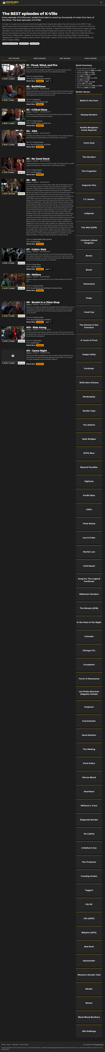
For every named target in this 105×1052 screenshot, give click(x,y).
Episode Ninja (99, 1044)
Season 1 (29, 67)
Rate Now (21, 79)
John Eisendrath (36, 172)
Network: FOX (24, 43)
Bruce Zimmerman (37, 78)
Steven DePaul (37, 121)
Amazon (40, 81)
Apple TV (48, 81)
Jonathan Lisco (46, 123)
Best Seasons (65, 58)
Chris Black (47, 78)
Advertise (15, 1044)
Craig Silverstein (36, 123)
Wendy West (44, 102)
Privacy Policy (24, 1044)
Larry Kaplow (35, 102)
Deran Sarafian (37, 239)
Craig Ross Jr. (37, 99)
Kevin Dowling (37, 170)
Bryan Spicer (37, 264)
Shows (4, 1044)
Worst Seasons (91, 58)
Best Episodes (14, 58)
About (9, 1044)
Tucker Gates (37, 340)
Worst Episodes (39, 58)
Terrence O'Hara (38, 76)
